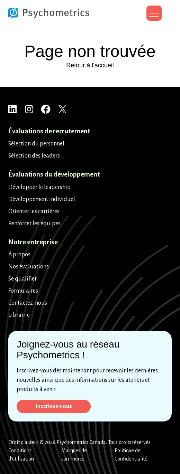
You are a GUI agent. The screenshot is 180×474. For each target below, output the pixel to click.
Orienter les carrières (34, 211)
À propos (19, 254)
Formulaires (23, 290)
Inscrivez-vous (54, 406)
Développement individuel (41, 199)
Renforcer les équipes (34, 223)
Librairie (19, 315)
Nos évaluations (28, 266)
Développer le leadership (39, 187)
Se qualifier (22, 278)
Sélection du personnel (36, 143)
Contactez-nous (27, 303)
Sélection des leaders (34, 155)
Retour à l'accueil (90, 65)
